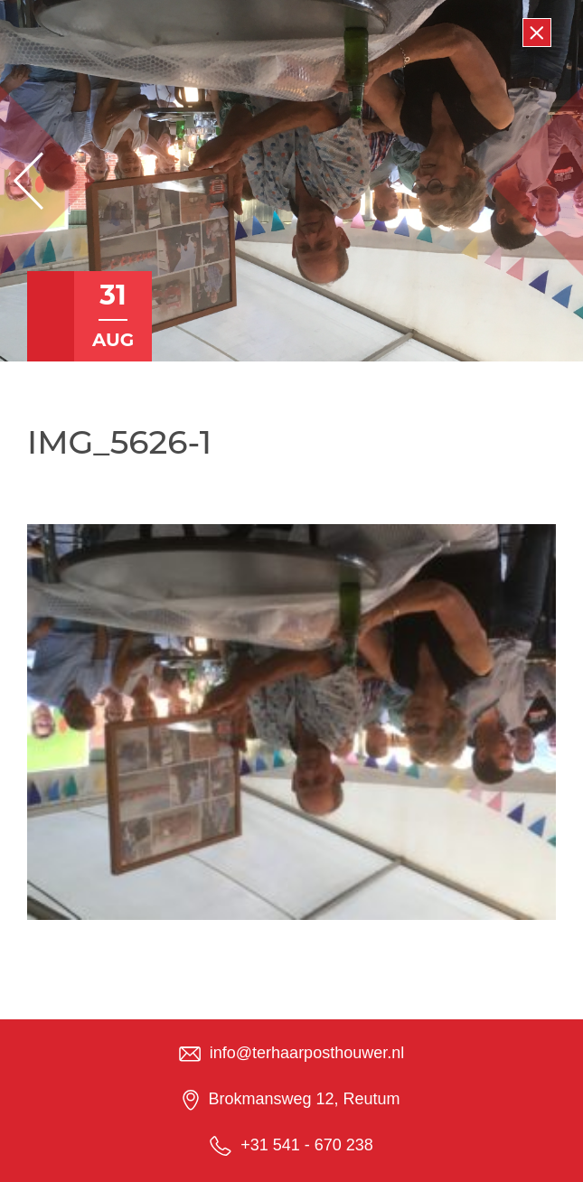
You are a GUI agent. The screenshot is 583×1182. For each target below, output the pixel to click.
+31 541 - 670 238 (306, 1145)
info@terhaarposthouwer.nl (307, 1053)
